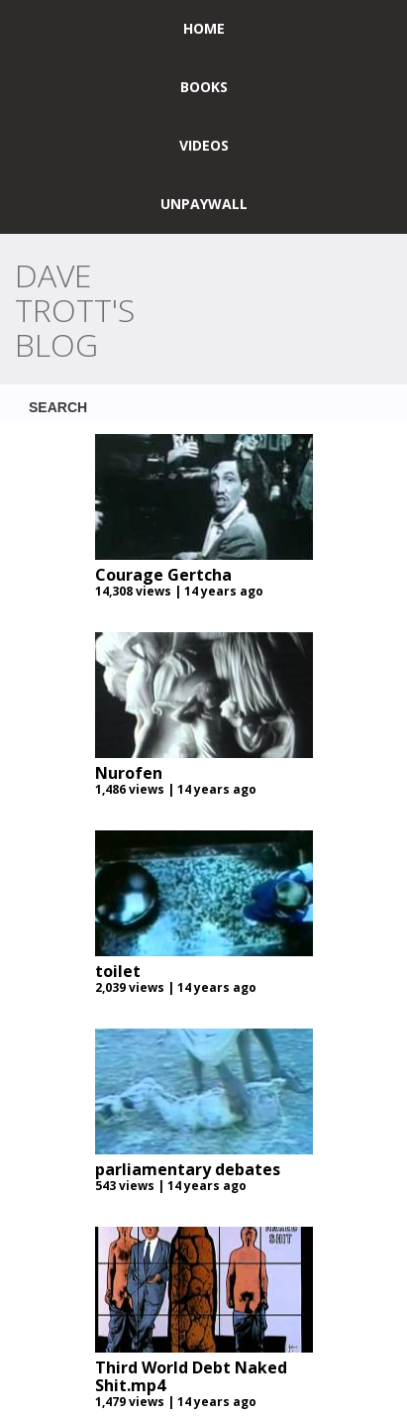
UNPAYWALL (204, 203)
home (204, 28)
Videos (204, 145)
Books (204, 86)
